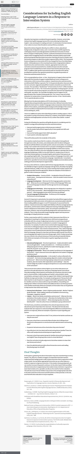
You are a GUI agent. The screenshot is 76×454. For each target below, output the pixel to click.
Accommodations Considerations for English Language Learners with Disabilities (10, 57)
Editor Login (3, 452)
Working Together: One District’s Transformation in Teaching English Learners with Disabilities (10, 112)
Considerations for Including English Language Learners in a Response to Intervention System (10, 73)
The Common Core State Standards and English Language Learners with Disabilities (10, 49)
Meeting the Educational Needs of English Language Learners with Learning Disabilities (10, 96)
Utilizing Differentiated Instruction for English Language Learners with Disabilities (10, 65)
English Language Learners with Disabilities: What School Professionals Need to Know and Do (10, 146)
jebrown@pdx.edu (58, 31)
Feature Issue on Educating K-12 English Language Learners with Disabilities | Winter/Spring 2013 (9, 10)
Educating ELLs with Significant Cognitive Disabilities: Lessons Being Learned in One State (10, 104)
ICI (2, 5)
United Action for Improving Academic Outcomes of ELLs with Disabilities (10, 121)
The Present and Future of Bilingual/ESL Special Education (10, 33)
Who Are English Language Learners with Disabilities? (10, 26)
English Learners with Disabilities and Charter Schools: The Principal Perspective (10, 154)
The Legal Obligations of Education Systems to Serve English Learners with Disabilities (10, 41)
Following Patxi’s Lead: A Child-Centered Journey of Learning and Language (10, 19)
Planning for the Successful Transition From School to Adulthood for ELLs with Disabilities (10, 137)
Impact (13, 5)
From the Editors (5, 14)
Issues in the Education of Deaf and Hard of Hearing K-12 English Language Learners (10, 88)
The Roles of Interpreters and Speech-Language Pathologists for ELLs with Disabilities (10, 81)
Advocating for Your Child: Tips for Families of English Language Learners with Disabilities (10, 128)
